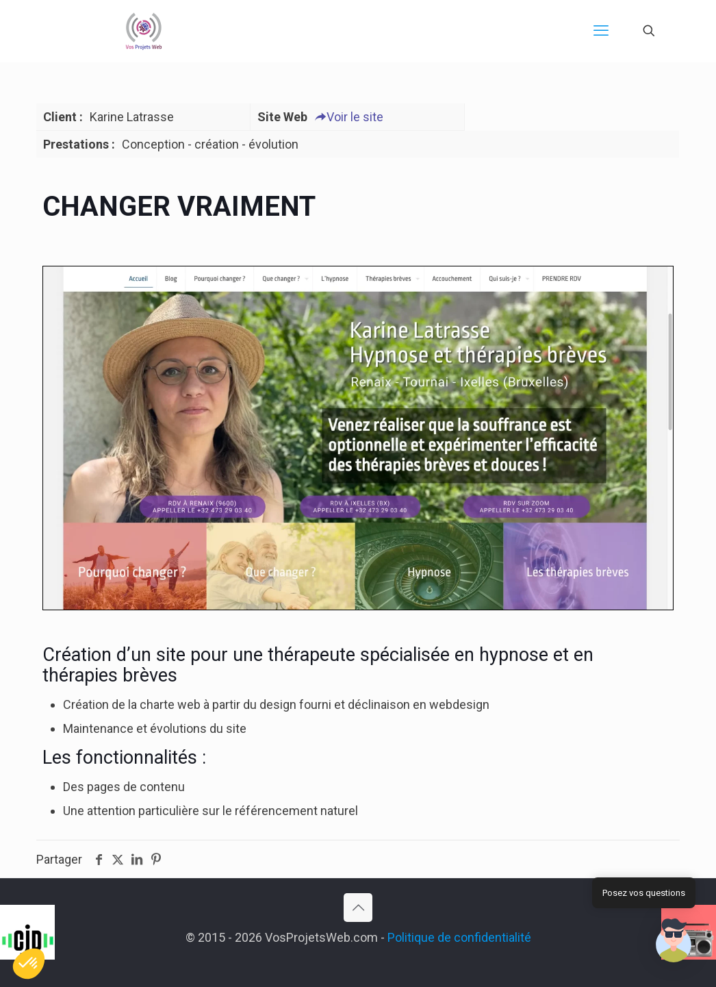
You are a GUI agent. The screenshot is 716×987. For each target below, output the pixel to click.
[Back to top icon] (358, 907)
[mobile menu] (601, 30)
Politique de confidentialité (459, 937)
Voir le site (348, 117)
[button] (673, 942)
